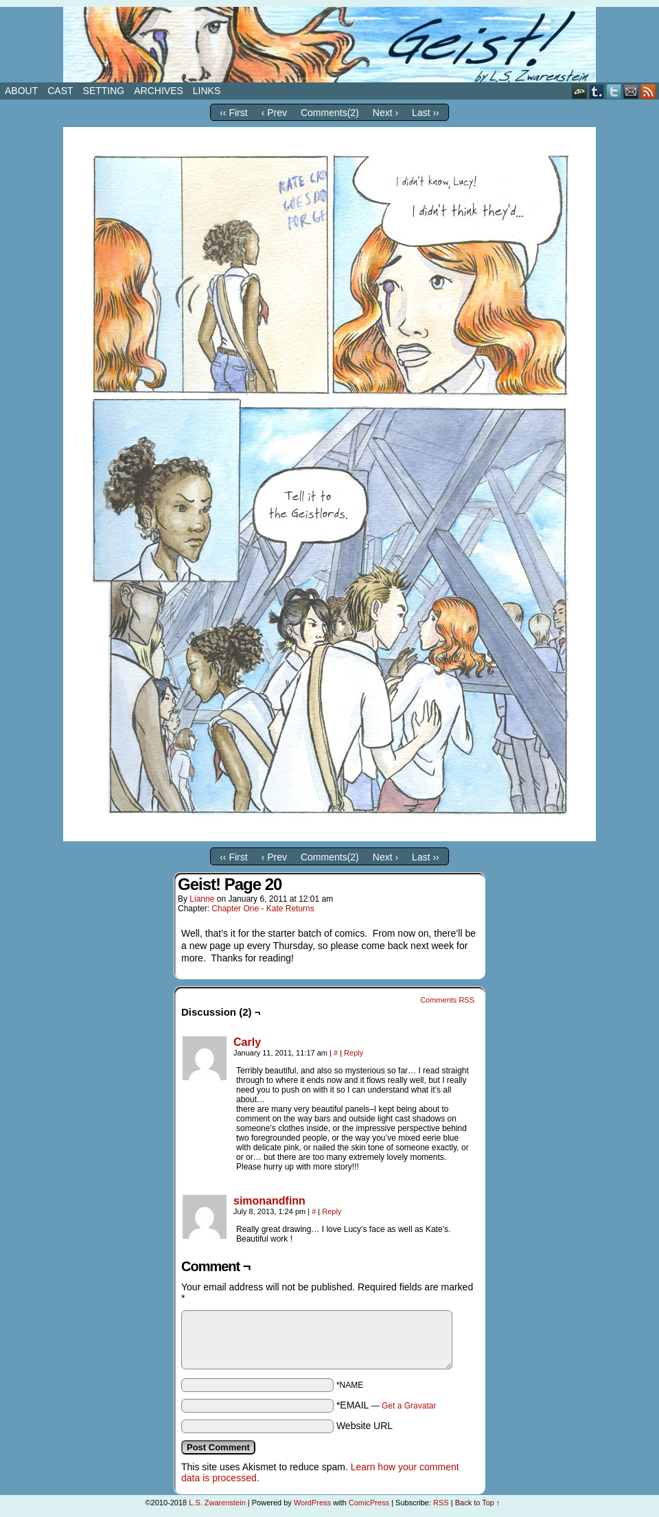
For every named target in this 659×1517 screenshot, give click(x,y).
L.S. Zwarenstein (217, 1502)
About (21, 90)
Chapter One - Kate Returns (262, 908)
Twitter (614, 91)
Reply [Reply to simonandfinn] (331, 1211)
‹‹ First (233, 112)
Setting (104, 90)
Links (206, 90)
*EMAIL (386, 1405)
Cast (60, 90)
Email (631, 91)
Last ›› (425, 112)
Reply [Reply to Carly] (353, 1053)
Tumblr (596, 91)
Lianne (201, 899)
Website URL (364, 1425)
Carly (247, 1042)
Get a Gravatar (409, 1406)
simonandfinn (269, 1201)
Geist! (329, 44)
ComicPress (369, 1502)
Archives (158, 90)
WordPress (312, 1502)
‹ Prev (274, 112)
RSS (648, 91)
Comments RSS (447, 1000)
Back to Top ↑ (477, 1502)
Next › (385, 112)
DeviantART (579, 91)
